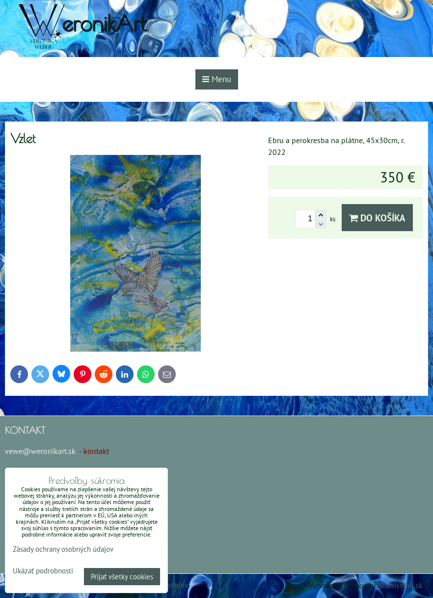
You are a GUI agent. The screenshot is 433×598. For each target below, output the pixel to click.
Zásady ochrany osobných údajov (63, 549)
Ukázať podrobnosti (43, 571)
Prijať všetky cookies (122, 576)
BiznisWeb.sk (401, 585)
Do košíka (377, 217)
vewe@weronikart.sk (40, 451)
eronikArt (104, 22)
